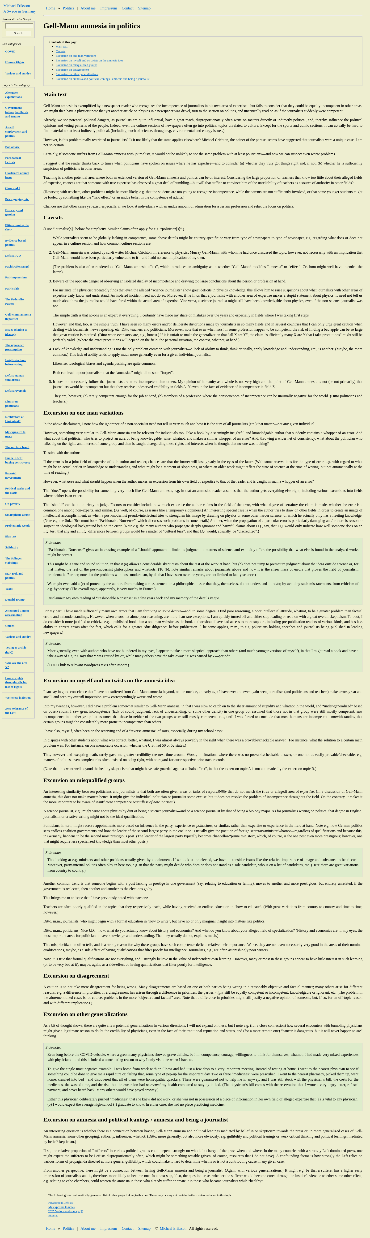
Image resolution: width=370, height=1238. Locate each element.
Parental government (13, 475)
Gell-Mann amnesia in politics (18, 316)
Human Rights (14, 62)
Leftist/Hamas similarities (14, 377)
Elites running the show (17, 227)
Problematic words (17, 525)
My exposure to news (61, 1207)
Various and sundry (18, 73)
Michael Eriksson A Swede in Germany (18, 8)
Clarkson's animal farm (17, 175)
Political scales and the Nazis (17, 490)
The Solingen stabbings (13, 560)
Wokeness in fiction (18, 697)
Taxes (9, 588)
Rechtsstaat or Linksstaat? (14, 419)
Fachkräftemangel (17, 266)
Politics (68, 8)
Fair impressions (16, 277)
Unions (9, 626)
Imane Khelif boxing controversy (17, 460)
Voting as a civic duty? (15, 650)
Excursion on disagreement (72, 69)
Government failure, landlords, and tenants (17, 112)
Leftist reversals (15, 390)
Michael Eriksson (173, 1228)
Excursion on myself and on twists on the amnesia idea (89, 60)
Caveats (60, 51)
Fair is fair (12, 288)
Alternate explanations (13, 95)
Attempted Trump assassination (17, 613)
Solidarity (11, 547)
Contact (128, 8)
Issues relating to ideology (16, 332)
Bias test (10, 536)
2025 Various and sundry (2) (65, 1211)
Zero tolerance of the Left (16, 710)
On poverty (12, 504)
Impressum (108, 8)
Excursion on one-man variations (76, 55)
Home (50, 8)
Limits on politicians (12, 403)
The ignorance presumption (14, 347)
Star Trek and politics (14, 576)
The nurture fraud (17, 447)
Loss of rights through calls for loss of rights (16, 682)
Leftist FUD (13, 255)
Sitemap (144, 8)
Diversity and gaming (14, 212)
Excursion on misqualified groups (76, 65)
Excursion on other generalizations (77, 74)
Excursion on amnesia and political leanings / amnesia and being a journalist (102, 79)
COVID (10, 51)
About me (88, 8)
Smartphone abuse (17, 514)
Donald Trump (15, 599)
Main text (61, 46)
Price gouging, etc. (17, 199)
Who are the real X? (16, 665)
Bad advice (12, 147)
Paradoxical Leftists (60, 1202)
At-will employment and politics (16, 132)
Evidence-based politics (15, 243)
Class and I (12, 188)
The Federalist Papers (14, 301)
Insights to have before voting (15, 362)
